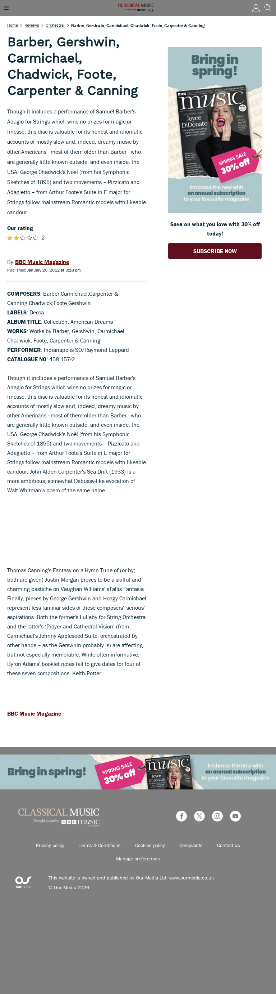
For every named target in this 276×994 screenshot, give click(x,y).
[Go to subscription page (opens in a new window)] (215, 211)
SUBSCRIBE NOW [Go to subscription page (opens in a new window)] (215, 251)
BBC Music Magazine (34, 713)
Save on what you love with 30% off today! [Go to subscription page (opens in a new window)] (215, 228)
